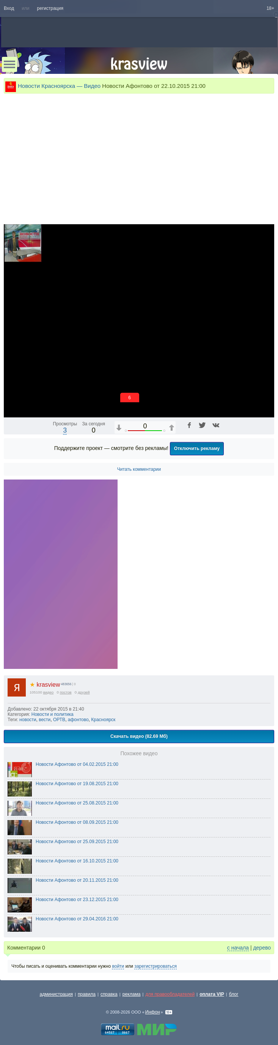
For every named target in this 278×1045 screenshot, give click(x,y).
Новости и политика (52, 714)
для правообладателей (170, 994)
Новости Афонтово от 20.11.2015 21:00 (77, 880)
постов (66, 692)
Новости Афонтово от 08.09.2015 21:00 (77, 822)
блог (234, 994)
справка (109, 994)
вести (44, 719)
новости (27, 719)
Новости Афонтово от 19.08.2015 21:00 (77, 783)
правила (87, 994)
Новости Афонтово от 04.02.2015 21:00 (77, 764)
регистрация (50, 8)
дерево (262, 948)
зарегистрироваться (155, 966)
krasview (45, 684)
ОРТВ (59, 719)
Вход (9, 8)
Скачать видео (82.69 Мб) (139, 736)
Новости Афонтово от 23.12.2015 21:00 (77, 899)
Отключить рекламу (197, 448)
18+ (270, 8)
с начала (238, 948)
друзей (84, 692)
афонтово (78, 719)
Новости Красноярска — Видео (59, 86)
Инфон (152, 1012)
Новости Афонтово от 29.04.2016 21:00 (77, 919)
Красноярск (103, 719)
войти (118, 966)
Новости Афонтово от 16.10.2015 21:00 (77, 861)
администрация (56, 994)
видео (48, 692)
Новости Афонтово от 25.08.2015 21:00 (77, 803)
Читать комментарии (139, 469)
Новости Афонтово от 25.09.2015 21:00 (77, 841)
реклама (132, 994)
